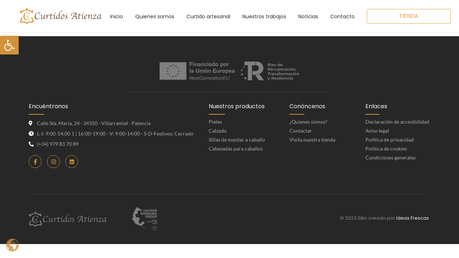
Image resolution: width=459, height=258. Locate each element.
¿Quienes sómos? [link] (308, 122)
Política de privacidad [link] (389, 140)
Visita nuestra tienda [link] (312, 140)
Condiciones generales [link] (390, 157)
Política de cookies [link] (386, 148)
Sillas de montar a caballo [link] (237, 140)
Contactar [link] (300, 131)
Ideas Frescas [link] (412, 218)
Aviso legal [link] (377, 131)
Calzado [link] (218, 131)
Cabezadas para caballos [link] (236, 148)
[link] (9, 45)
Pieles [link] (215, 122)
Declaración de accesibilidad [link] (397, 122)
